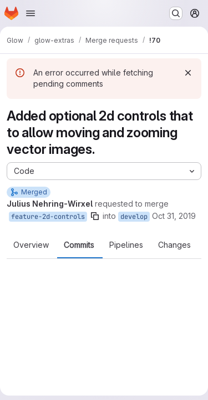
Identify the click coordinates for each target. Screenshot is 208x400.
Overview (31, 245)
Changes (174, 245)
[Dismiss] (188, 72)
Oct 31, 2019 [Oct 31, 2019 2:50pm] (174, 216)
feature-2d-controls (48, 216)
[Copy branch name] (95, 216)
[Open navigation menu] (30, 13)
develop (134, 216)
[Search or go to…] (175, 13)
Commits (79, 245)
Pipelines (126, 245)
